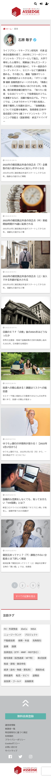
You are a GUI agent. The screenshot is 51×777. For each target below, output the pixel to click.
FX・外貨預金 (11, 629)
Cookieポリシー (12, 743)
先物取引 (37, 640)
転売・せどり (22, 675)
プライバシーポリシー (15, 740)
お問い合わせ (11, 747)
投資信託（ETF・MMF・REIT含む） (22, 652)
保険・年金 (23, 640)
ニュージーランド (12, 635)
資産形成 (40, 670)
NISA (33, 629)
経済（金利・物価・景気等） (18, 670)
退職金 (36, 675)
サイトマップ (11, 751)
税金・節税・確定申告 (15, 664)
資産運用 (8, 675)
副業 (6, 646)
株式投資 (42, 658)
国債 (14, 646)
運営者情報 (10, 725)
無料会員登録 (25, 716)
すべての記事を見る (25, 596)
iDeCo (24, 629)
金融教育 (29, 681)
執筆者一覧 (10, 729)
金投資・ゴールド (12, 681)
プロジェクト (31, 635)
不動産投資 (9, 640)
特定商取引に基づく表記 (16, 732)
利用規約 (9, 736)
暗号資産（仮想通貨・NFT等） (19, 658)
